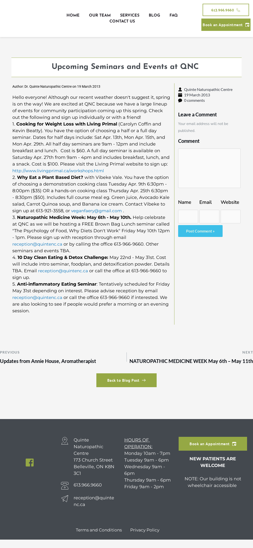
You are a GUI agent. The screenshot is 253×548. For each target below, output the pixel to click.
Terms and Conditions (98, 538)
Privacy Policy (145, 538)
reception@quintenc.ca (38, 244)
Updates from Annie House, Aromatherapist (51, 361)
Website (230, 202)
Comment (189, 141)
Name (184, 202)
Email (205, 202)
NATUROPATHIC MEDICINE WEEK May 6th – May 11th (188, 365)
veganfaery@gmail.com (98, 210)
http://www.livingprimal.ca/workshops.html (60, 170)
